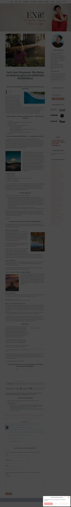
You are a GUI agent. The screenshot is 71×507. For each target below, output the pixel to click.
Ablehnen (56, 503)
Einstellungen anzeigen (64, 503)
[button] (68, 497)
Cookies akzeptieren (48, 503)
